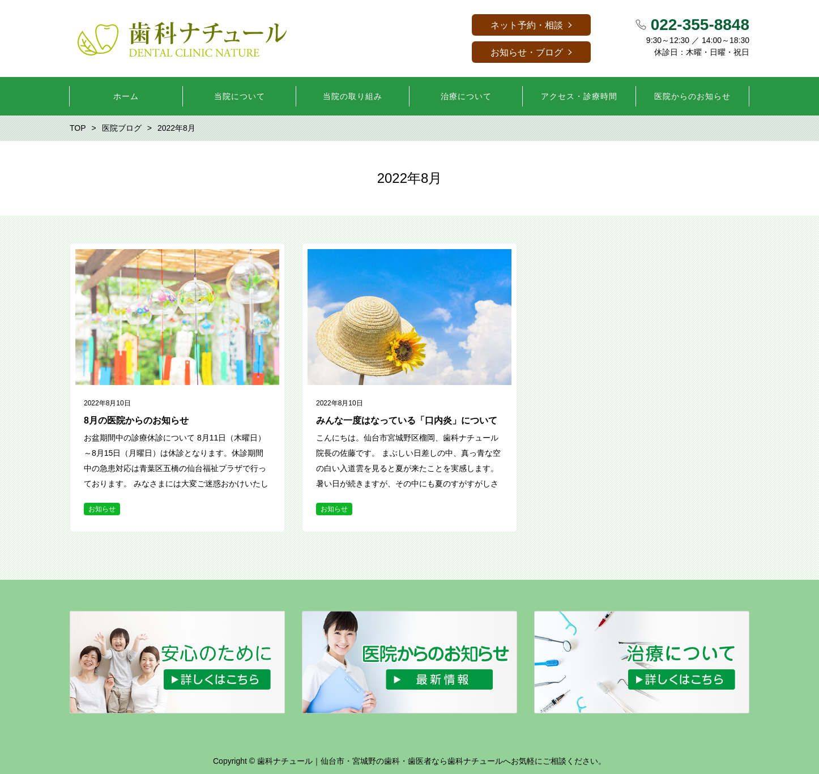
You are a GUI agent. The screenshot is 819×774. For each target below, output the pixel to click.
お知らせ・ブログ (526, 52)
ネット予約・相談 (526, 25)
